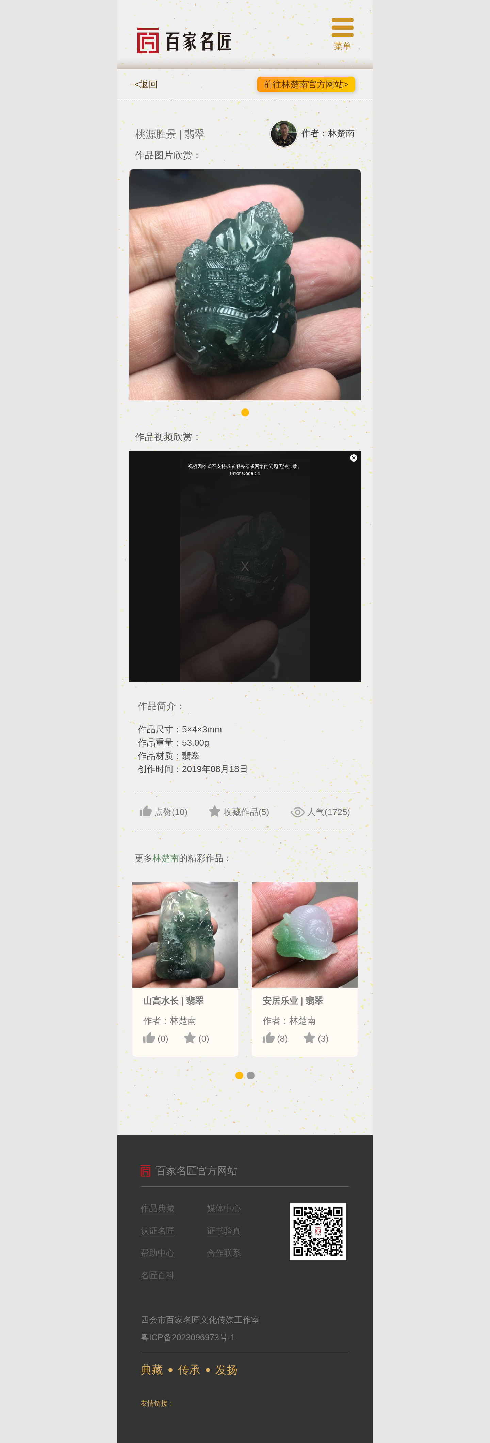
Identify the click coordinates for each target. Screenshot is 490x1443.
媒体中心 (224, 1208)
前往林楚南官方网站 (306, 84)
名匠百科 (158, 1275)
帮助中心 (158, 1253)
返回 (146, 84)
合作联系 (224, 1253)
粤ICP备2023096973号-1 (188, 1337)
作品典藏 (158, 1208)
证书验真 (224, 1231)
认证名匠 (158, 1231)
